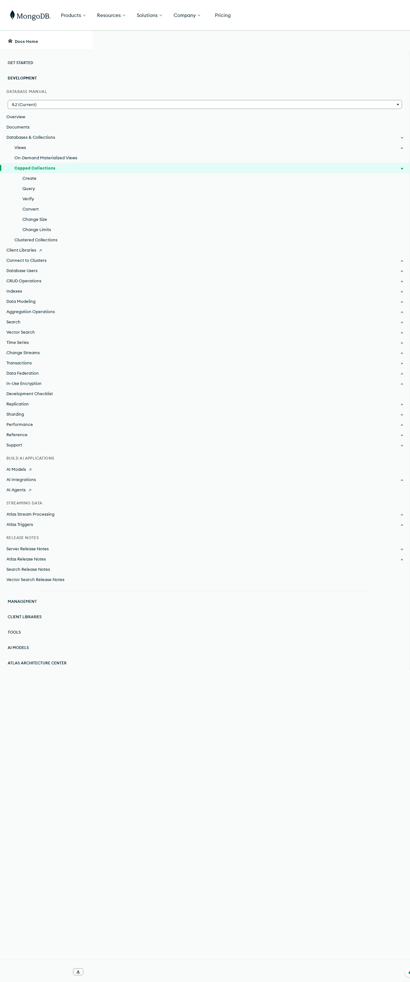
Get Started (377, 15)
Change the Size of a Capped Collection (175, 471)
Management (22, 601)
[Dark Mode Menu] (395, 40)
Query (28, 188)
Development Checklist (29, 393)
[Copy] (316, 241)
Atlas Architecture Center (37, 663)
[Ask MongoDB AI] (368, 40)
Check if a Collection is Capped (165, 448)
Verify (28, 198)
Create (29, 178)
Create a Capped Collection (160, 425)
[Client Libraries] (46, 250)
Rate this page (359, 76)
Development (22, 78)
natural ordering (143, 703)
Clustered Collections (35, 239)
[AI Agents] (46, 490)
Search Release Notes (28, 569)
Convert (30, 209)
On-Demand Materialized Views (45, 157)
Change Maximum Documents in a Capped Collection (192, 482)
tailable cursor (165, 739)
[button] (46, 104)
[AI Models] (46, 469)
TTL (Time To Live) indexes (170, 299)
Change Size (34, 219)
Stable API (237, 161)
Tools (14, 632)
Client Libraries (25, 616)
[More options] (317, 76)
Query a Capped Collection (159, 436)
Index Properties (146, 893)
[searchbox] (211, 40)
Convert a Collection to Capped (165, 459)
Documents (17, 126)
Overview (15, 116)
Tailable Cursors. (251, 780)
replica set (275, 539)
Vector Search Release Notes (35, 579)
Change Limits (36, 229)
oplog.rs (133, 539)
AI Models (18, 647)
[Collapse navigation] (93, 972)
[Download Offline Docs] (78, 971)
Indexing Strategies (150, 904)
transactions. (243, 173)
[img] (348, 88)
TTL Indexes (140, 881)
